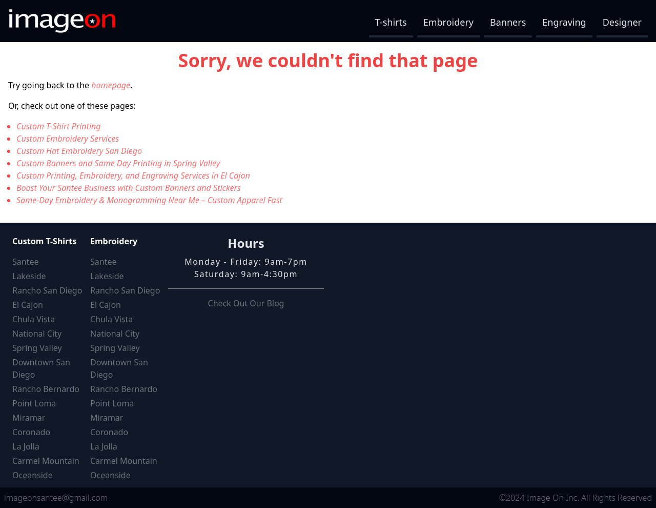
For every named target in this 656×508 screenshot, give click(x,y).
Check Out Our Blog (246, 303)
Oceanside (32, 475)
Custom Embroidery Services (67, 138)
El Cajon (27, 304)
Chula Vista (33, 319)
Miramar (28, 417)
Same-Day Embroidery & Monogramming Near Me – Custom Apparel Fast (149, 200)
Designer (622, 22)
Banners (508, 22)
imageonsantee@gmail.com (56, 497)
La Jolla (25, 446)
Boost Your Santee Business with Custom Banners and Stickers (128, 187)
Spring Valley (37, 348)
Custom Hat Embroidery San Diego (79, 151)
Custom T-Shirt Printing (58, 126)
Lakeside (29, 276)
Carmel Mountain (45, 460)
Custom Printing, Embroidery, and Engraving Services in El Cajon (133, 175)
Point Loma (34, 403)
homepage (110, 85)
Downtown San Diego (41, 368)
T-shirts (391, 22)
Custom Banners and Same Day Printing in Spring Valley (118, 163)
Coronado (31, 432)
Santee (25, 261)
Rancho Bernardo (45, 389)
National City (36, 333)
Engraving (564, 22)
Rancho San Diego (47, 290)
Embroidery (448, 22)
